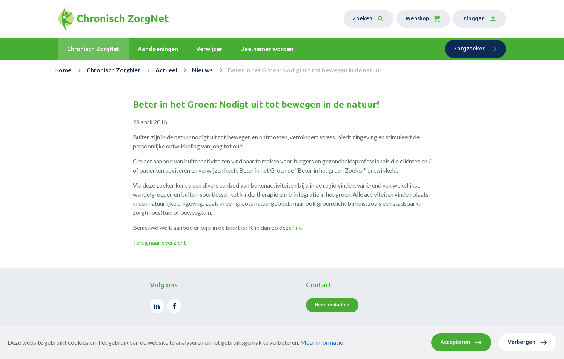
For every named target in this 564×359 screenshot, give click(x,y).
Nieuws (202, 69)
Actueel (166, 69)
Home (62, 69)
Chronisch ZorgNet (113, 69)
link (297, 227)
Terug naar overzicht (159, 242)
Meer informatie (321, 342)
